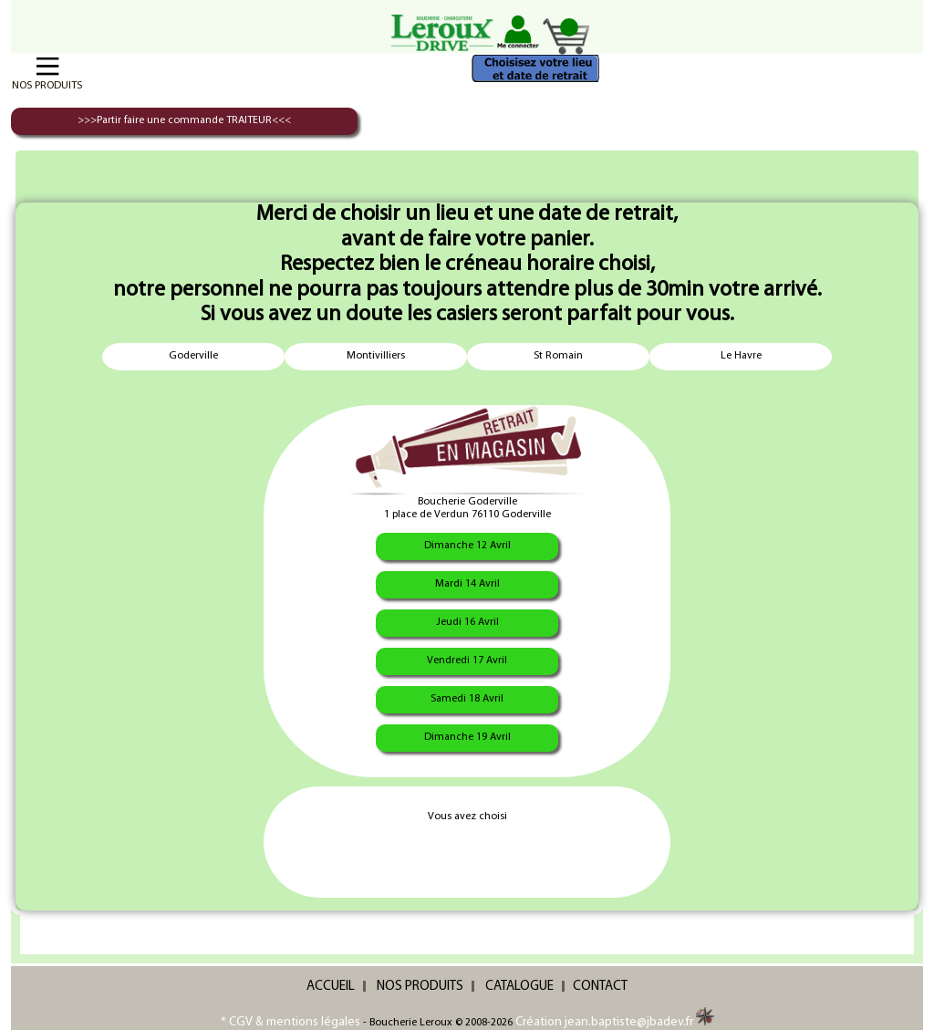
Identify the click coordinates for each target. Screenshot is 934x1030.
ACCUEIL (330, 987)
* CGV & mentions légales (290, 1022)
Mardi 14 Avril (467, 583)
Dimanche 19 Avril (467, 737)
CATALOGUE (519, 987)
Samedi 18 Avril (467, 698)
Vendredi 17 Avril (467, 660)
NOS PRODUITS (420, 987)
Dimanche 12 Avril (467, 545)
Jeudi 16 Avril (467, 622)
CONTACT (600, 987)
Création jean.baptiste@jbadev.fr (614, 1022)
